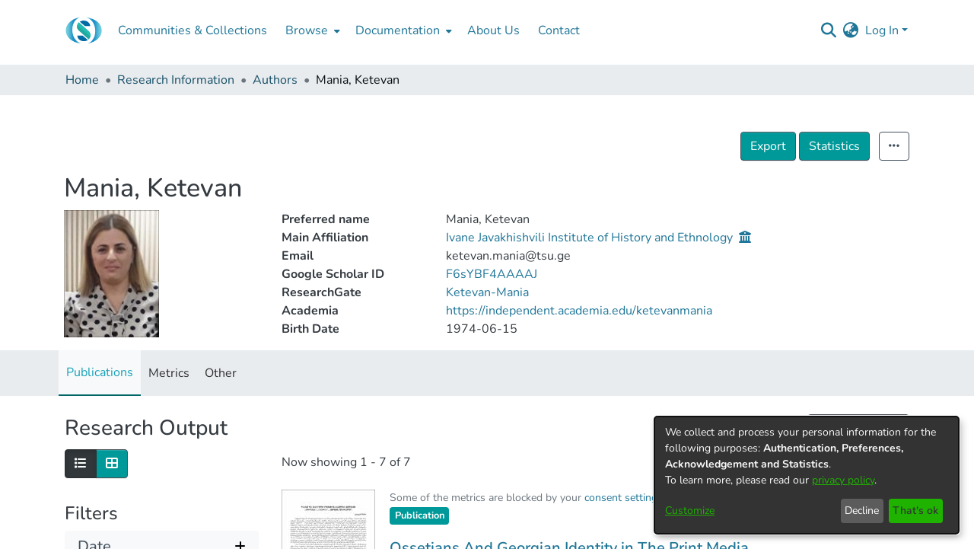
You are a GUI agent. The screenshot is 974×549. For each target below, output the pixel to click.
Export (802, 146)
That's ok (915, 510)
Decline (862, 510)
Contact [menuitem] (559, 30)
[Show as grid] (112, 463)
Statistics (867, 146)
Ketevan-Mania (487, 292)
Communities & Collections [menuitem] (192, 30)
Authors (275, 80)
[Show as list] (81, 463)
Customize (690, 510)
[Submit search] (829, 30)
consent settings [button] (623, 497)
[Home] (84, 30)
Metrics (168, 373)
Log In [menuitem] (882, 30)
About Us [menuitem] (493, 30)
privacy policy (843, 480)
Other (221, 373)
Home (82, 80)
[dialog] (806, 475)
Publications (99, 372)
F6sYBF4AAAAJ (491, 274)
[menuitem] (311, 30)
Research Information (175, 80)
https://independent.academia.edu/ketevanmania (579, 310)
